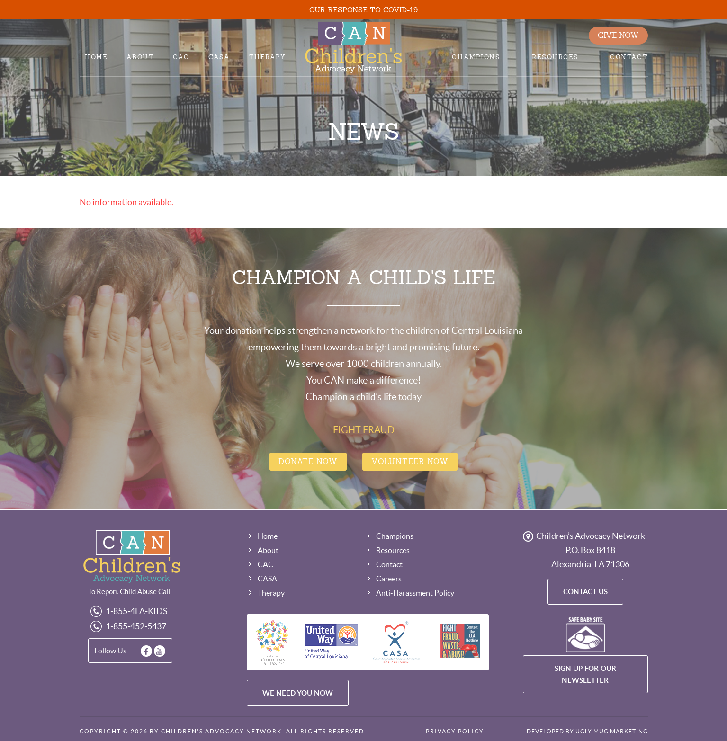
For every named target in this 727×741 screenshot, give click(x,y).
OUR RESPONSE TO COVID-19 (363, 9)
